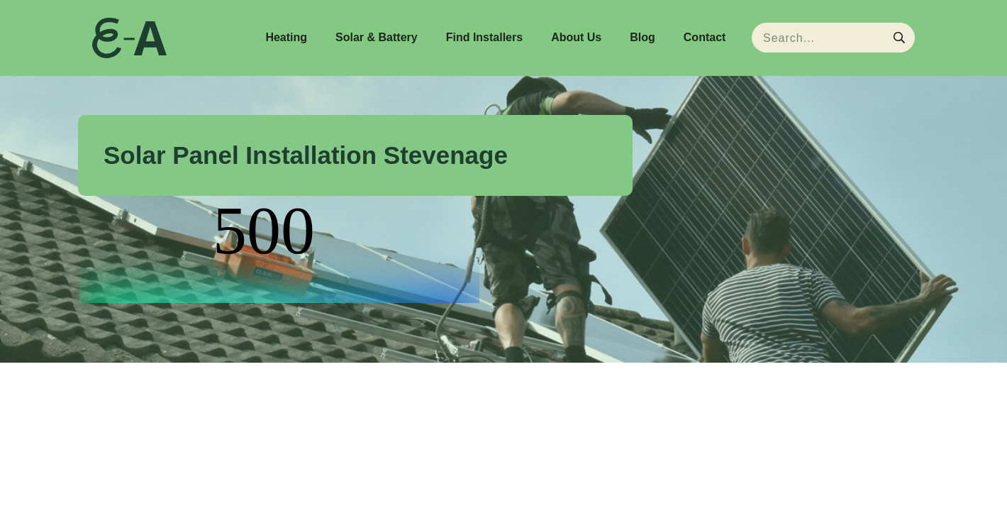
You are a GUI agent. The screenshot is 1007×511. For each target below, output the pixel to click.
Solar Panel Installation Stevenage (306, 155)
